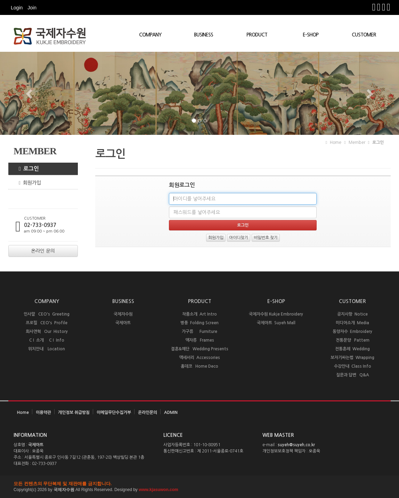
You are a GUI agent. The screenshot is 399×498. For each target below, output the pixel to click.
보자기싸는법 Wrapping (352, 358)
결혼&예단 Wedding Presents (199, 349)
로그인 (26, 169)
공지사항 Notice (352, 314)
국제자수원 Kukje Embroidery (276, 314)
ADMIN (171, 412)
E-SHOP (310, 34)
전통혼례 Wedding (352, 349)
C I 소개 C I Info (46, 340)
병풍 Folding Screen (199, 323)
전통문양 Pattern (352, 340)
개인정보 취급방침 (74, 412)
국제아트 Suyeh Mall (276, 323)
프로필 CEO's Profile (46, 323)
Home (23, 412)
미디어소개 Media (352, 323)
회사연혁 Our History (47, 331)
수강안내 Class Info (352, 366)
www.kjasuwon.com (158, 489)
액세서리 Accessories (199, 358)
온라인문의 (147, 412)
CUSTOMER (364, 34)
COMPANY (150, 34)
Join (31, 7)
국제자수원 (123, 314)
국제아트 (123, 323)
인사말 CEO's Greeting (47, 314)
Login (17, 7)
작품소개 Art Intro (199, 314)
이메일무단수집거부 (114, 412)
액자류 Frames (199, 340)
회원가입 (27, 183)
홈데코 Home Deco (199, 366)
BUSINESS (203, 34)
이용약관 (43, 412)
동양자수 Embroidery (352, 331)
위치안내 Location (46, 349)
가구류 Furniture (199, 331)
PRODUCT (256, 34)
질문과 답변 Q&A (352, 375)
